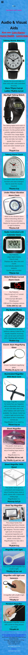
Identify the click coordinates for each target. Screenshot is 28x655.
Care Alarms (18, 32)
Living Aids (22, 36)
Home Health (7, 36)
